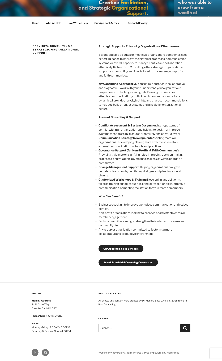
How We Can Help (78, 23)
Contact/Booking (138, 23)
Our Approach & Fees (108, 23)
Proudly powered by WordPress (161, 352)
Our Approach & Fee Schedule (121, 248)
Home (35, 23)
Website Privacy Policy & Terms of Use (119, 352)
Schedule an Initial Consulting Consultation (128, 262)
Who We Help (53, 23)
